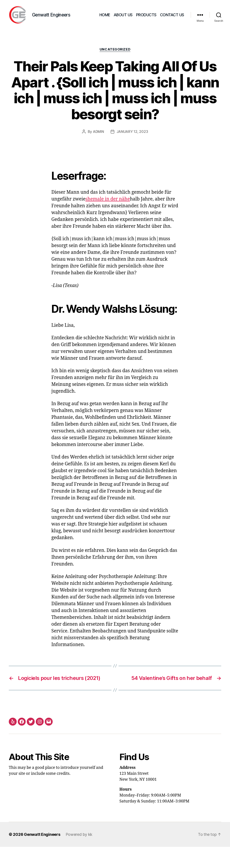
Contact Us (172, 16)
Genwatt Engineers (42, 836)
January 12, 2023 (132, 134)
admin (98, 134)
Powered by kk (79, 836)
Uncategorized (115, 52)
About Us (123, 16)
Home (104, 16)
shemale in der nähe (107, 201)
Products (146, 16)
